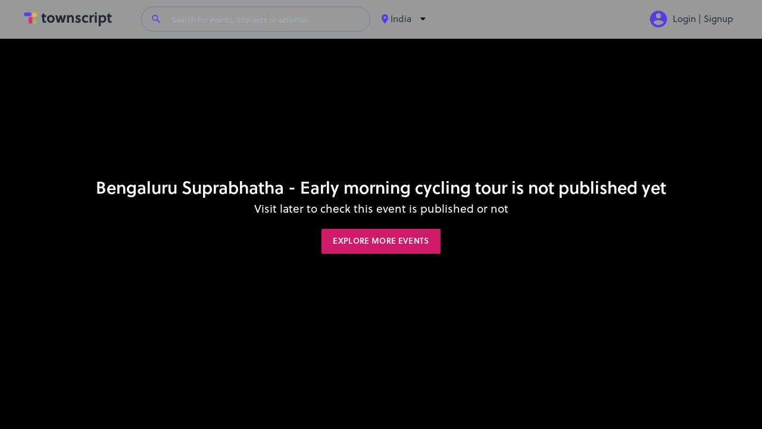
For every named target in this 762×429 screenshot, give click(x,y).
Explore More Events (381, 240)
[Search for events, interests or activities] (266, 19)
